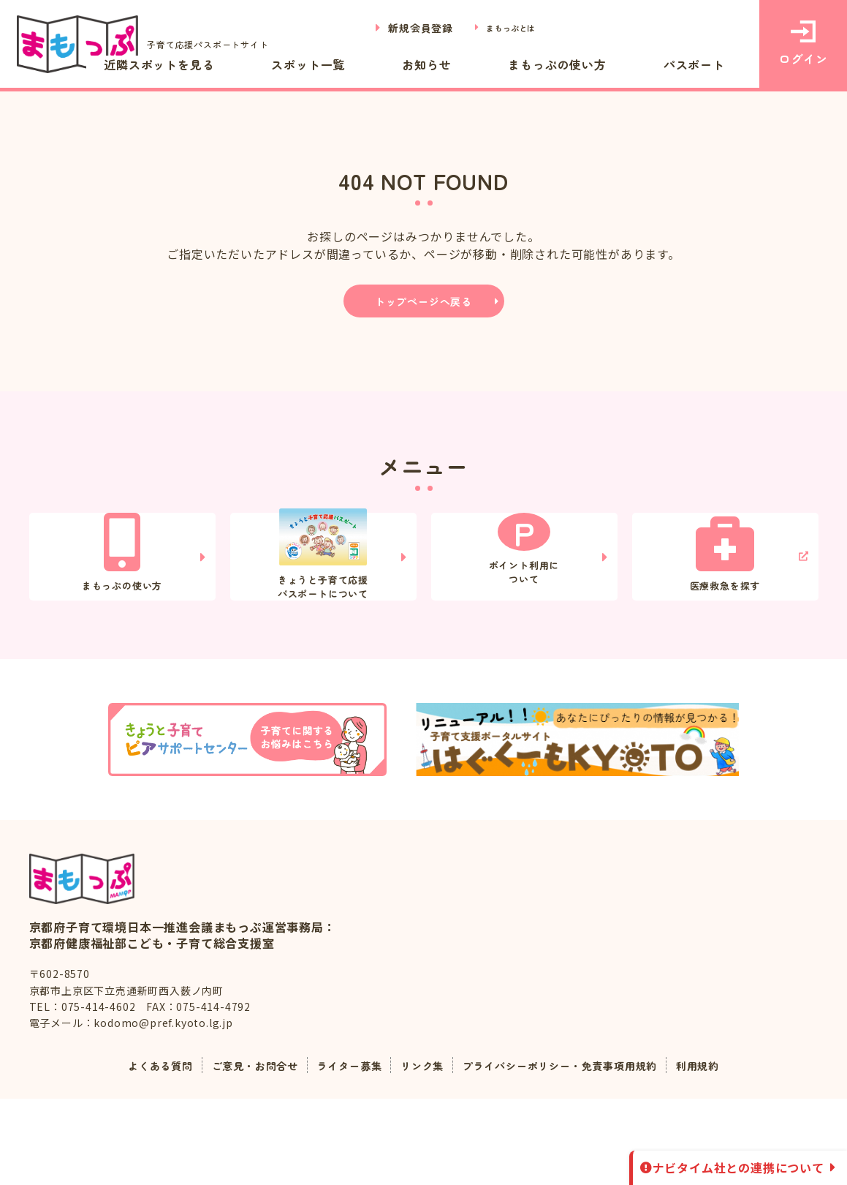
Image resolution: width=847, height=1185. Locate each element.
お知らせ (503, 64)
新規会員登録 (403, 27)
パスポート (709, 64)
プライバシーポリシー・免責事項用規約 (574, 1151)
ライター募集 (341, 1151)
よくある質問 (131, 1151)
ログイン (802, 43)
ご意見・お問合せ (236, 1151)
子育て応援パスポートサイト (153, 44)
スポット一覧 (416, 64)
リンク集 (420, 1151)
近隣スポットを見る (296, 64)
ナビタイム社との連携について (738, 1167)
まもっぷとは (503, 27)
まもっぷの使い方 (603, 64)
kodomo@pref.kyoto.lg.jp (163, 1109)
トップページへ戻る (423, 301)
